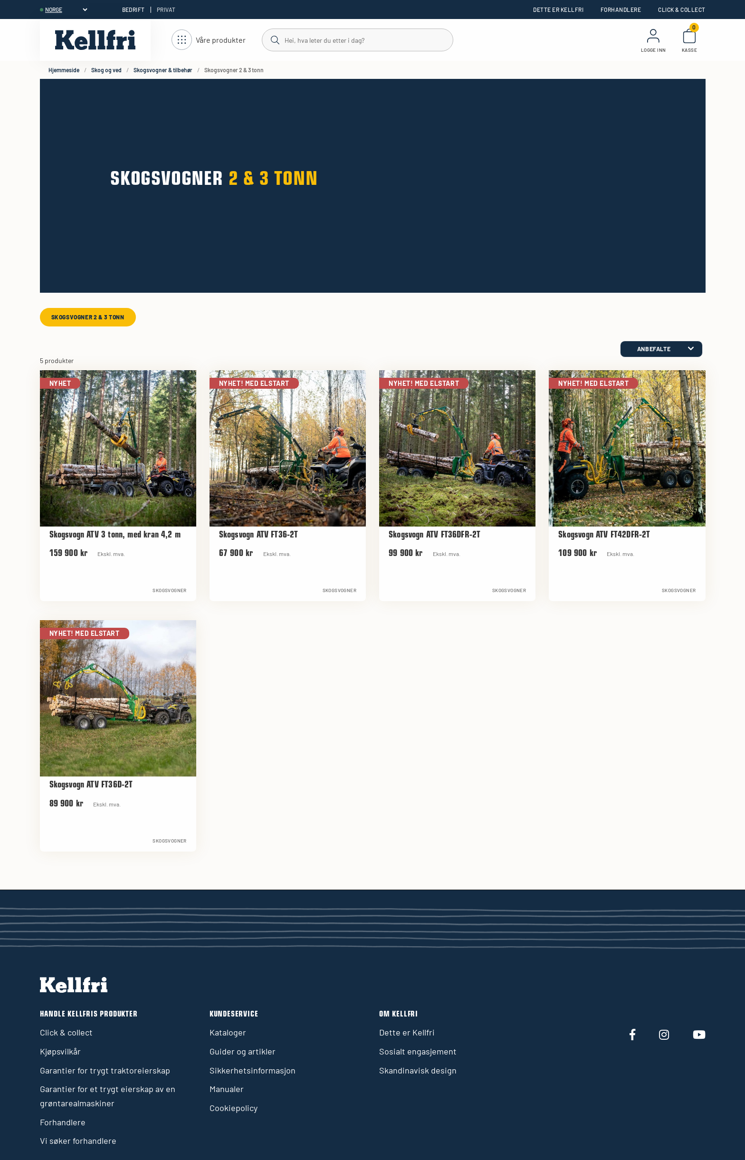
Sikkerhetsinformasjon (253, 1070)
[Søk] (357, 39)
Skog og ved (106, 70)
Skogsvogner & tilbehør (163, 70)
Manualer (227, 1088)
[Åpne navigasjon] (209, 40)
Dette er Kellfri (558, 9)
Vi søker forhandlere (78, 1140)
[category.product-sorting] (661, 349)
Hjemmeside (63, 70)
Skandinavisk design (418, 1070)
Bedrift (133, 9)
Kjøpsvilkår (60, 1051)
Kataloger (228, 1032)
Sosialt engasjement (418, 1051)
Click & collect (681, 9)
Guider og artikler (243, 1051)
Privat (166, 9)
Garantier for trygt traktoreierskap (105, 1070)
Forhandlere (621, 9)
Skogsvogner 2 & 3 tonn (87, 317)
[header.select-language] (66, 9)
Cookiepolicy (234, 1107)
